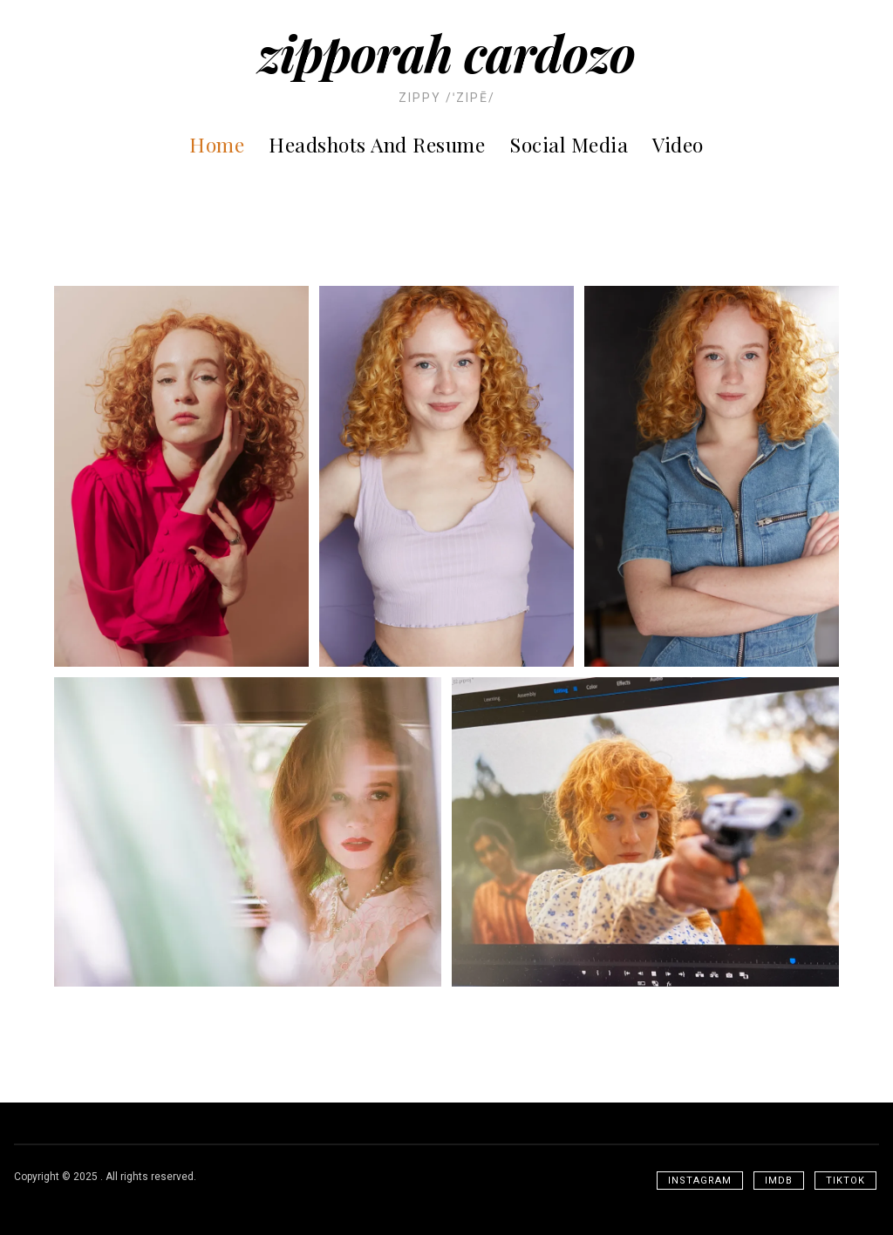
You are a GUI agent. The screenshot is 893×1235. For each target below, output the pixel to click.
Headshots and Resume (377, 144)
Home (216, 144)
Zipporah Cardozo (446, 52)
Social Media (568, 144)
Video (678, 144)
